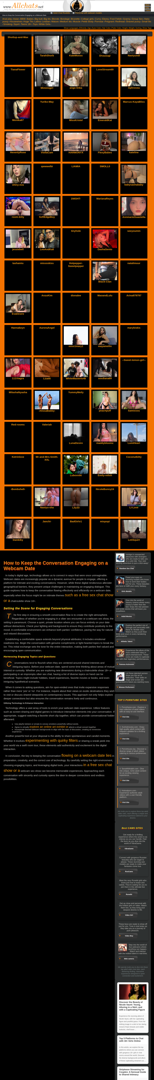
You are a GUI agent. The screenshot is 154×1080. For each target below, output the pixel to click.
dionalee (76, 295)
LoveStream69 (105, 69)
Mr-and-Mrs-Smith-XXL (47, 458)
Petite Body (87, 21)
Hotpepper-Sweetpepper (76, 264)
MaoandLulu (104, 295)
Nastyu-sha (47, 489)
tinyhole (76, 230)
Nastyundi (134, 55)
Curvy (98, 19)
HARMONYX (76, 152)
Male (147, 5)
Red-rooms (18, 424)
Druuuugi (104, 55)
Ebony (105, 19)
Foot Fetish (116, 19)
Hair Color (106, 28)
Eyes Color (96, 28)
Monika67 (18, 120)
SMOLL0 (105, 166)
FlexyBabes (105, 152)
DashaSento (105, 249)
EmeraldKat (105, 120)
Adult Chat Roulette (61, 13)
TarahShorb (47, 55)
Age (89, 28)
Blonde (55, 19)
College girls (87, 19)
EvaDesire (18, 295)
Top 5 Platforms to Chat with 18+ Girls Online (131, 1039)
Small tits (146, 21)
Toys (35, 24)
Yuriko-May (47, 101)
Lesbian (46, 21)
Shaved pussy (133, 21)
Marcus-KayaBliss (134, 101)
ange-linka (76, 87)
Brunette (75, 19)
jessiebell (18, 249)
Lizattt (47, 360)
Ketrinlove (18, 456)
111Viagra (18, 360)
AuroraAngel (47, 327)
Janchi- (46, 521)
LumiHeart (134, 424)
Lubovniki (76, 456)
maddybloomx (104, 424)
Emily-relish (105, 456)
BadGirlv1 (76, 521)
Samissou (134, 392)
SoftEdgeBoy (47, 216)
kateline (134, 152)
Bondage (65, 19)
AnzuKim (47, 295)
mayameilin (105, 327)
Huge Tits (28, 21)
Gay (147, 8)
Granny (127, 19)
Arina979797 (133, 295)
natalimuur (133, 263)
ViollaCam (47, 152)
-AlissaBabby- (46, 392)
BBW (23, 19)
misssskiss (47, 263)
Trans (147, 10)
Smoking (7, 24)
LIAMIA (76, 166)
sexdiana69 (105, 360)
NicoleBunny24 (105, 489)
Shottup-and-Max (18, 37)
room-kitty (18, 216)
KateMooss (76, 55)
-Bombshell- (18, 489)
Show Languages (71, 28)
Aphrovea (134, 87)
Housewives (16, 21)
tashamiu (17, 263)
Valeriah (47, 424)
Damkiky (18, 521)
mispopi (105, 521)
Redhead (120, 21)
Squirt (16, 24)
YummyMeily (75, 392)
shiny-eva (18, 184)
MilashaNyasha (18, 392)
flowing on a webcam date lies (86, 755)
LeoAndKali (47, 249)
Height (125, 28)
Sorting (138, 28)
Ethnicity (83, 28)
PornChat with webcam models (88, 13)
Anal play (7, 19)
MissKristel (76, 120)
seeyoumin (134, 230)
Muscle (76, 21)
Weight (131, 28)
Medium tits (66, 21)
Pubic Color (116, 28)
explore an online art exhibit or (49, 726)
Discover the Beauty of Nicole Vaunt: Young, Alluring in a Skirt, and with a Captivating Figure (133, 997)
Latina (38, 21)
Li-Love (133, 489)
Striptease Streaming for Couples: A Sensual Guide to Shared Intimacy (132, 1072)
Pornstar (99, 21)
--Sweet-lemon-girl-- (134, 360)
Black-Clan (105, 281)
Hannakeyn (18, 327)
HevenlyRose (18, 152)
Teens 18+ (26, 24)
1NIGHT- (76, 198)
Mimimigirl (47, 87)
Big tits (47, 19)
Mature (55, 21)
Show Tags (147, 28)
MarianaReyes (104, 198)
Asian (16, 19)
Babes (30, 19)
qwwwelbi (47, 166)
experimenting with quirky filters (51, 740)
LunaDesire (76, 424)
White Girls (44, 24)
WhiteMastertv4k (76, 360)
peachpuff (105, 392)
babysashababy (133, 184)
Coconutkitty (134, 456)
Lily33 (76, 489)
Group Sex (137, 19)
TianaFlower (18, 69)
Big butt (38, 19)
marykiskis (133, 327)
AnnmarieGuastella (133, 217)
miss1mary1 (76, 327)
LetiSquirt (134, 521)
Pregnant (109, 21)
